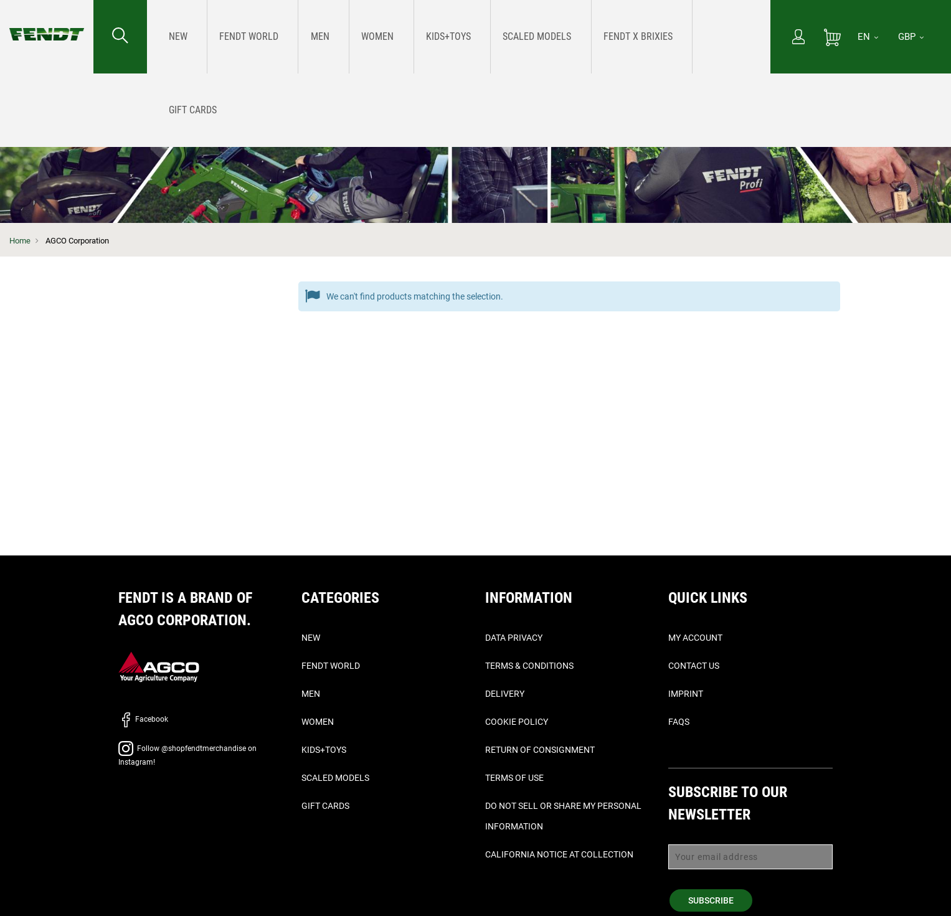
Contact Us (693, 666)
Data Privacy (513, 638)
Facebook (143, 719)
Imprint (685, 694)
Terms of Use (514, 778)
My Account (695, 638)
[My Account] (798, 38)
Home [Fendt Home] (20, 240)
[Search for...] (120, 36)
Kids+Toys (323, 750)
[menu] (458, 36)
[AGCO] (158, 666)
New (310, 638)
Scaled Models (335, 778)
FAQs (678, 722)
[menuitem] (173, 36)
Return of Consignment (540, 750)
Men (310, 694)
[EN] (868, 36)
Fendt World (330, 666)
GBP (911, 36)
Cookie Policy (516, 722)
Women (317, 722)
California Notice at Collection (559, 854)
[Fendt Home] (46, 21)
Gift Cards (325, 806)
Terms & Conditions (529, 666)
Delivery (504, 694)
